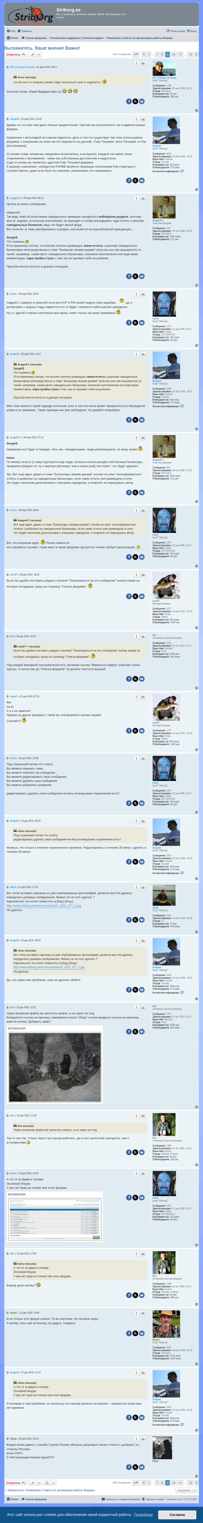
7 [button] (157, 54)
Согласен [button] (177, 1515)
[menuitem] (11, 31)
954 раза (175, 656)
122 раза (174, 337)
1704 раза (175, 1356)
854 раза (174, 619)
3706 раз (174, 654)
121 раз (174, 239)
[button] (136, 54)
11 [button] (180, 54)
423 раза (175, 926)
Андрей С (158, 220)
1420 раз (175, 622)
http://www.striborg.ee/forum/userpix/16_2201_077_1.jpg (44, 905)
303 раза (174, 164)
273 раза (175, 167)
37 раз (173, 923)
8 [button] (162, 54)
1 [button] (149, 54)
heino (156, 318)
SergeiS (157, 146)
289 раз (174, 96)
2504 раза (175, 236)
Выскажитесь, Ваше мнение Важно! (42, 48)
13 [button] (190, 54)
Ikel (155, 635)
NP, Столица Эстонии (165, 78)
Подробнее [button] (143, 1515)
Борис (156, 1340)
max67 (156, 601)
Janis (156, 907)
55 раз (173, 94)
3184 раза (175, 1358)
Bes (155, 1138)
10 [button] (173, 54)
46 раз (173, 340)
